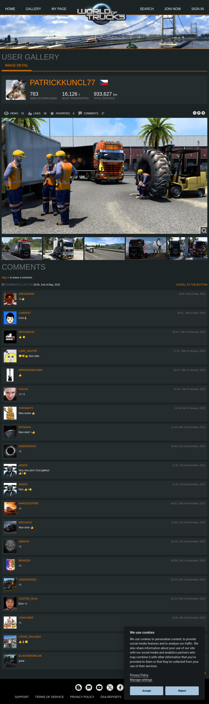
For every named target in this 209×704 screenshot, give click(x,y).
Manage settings (141, 680)
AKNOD (23, 465)
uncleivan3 (26, 293)
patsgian (25, 427)
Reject (182, 690)
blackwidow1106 (30, 655)
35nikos (24, 541)
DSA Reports (111, 697)
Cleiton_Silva (28, 598)
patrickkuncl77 (62, 82)
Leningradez (27, 579)
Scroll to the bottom (191, 284)
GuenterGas (27, 446)
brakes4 (24, 560)
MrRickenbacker (30, 370)
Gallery (33, 9)
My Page (59, 9)
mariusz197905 (28, 503)
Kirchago (25, 522)
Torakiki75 (26, 408)
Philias (23, 389)
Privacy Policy (82, 697)
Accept (146, 690)
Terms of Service (49, 697)
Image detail (16, 65)
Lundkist (25, 312)
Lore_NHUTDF (28, 351)
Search (147, 9)
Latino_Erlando (30, 636)
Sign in (5, 277)
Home (10, 9)
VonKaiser (26, 617)
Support (22, 697)
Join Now (172, 9)
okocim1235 (26, 332)
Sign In (197, 9)
